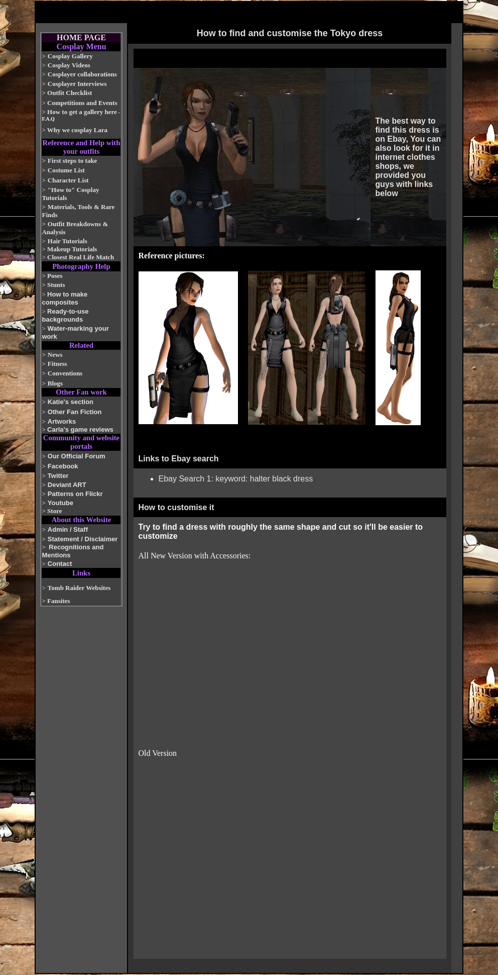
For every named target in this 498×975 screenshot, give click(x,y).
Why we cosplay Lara (77, 130)
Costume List (66, 170)
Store (54, 511)
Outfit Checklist (69, 92)
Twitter (58, 475)
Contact (60, 563)
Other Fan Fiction (75, 412)
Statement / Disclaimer (82, 539)
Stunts (56, 284)
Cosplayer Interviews (77, 83)
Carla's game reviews (80, 429)
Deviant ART (67, 485)
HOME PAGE (81, 37)
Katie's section (70, 402)
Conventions (65, 373)
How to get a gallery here (82, 112)
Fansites (58, 601)
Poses (54, 275)
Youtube (60, 503)
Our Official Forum (76, 456)
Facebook (63, 466)
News (55, 354)
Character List (68, 180)
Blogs (55, 383)
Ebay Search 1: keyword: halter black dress (236, 478)
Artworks (62, 421)
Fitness (57, 363)
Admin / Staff (68, 529)
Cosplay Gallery (70, 56)
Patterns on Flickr (75, 494)
